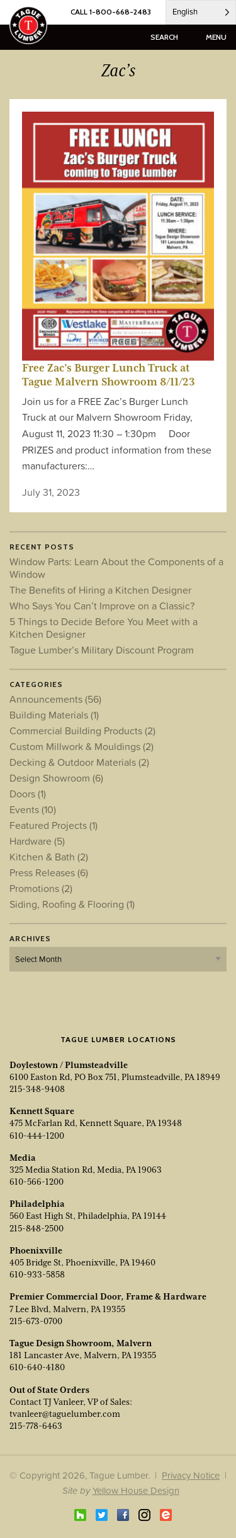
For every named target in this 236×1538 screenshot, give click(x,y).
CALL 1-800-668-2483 (110, 11)
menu (216, 37)
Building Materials (54, 714)
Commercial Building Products (82, 730)
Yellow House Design (136, 1490)
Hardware (37, 841)
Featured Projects (53, 825)
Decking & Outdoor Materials (79, 762)
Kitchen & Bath (48, 856)
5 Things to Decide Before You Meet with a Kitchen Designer (103, 627)
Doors (27, 793)
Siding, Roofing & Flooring (72, 904)
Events (32, 809)
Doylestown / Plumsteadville (68, 1065)
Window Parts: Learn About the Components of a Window (116, 567)
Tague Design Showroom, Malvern (80, 1343)
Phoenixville (35, 1250)
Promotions (40, 888)
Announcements (55, 699)
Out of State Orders (49, 1390)
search (164, 37)
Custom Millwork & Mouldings (81, 746)
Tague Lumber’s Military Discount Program (101, 649)
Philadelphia (37, 1204)
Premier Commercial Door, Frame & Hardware (107, 1296)
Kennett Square (41, 1111)
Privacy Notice (191, 1475)
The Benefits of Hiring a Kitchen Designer (100, 590)
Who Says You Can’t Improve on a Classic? (101, 605)
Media (22, 1158)
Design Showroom (56, 778)
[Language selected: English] (201, 12)
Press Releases (48, 872)
